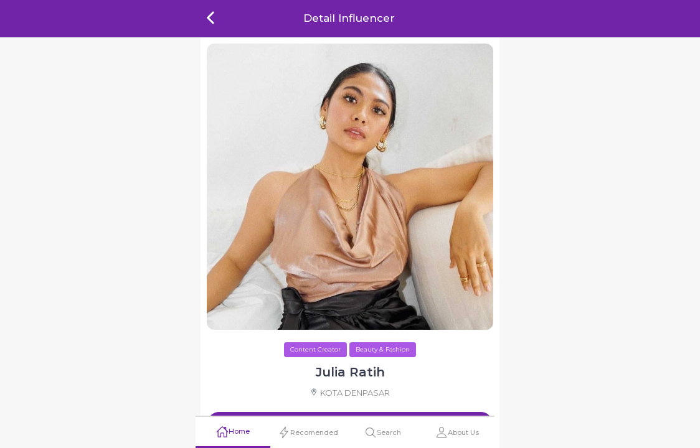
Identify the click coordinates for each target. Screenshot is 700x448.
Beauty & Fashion (383, 349)
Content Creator (315, 349)
